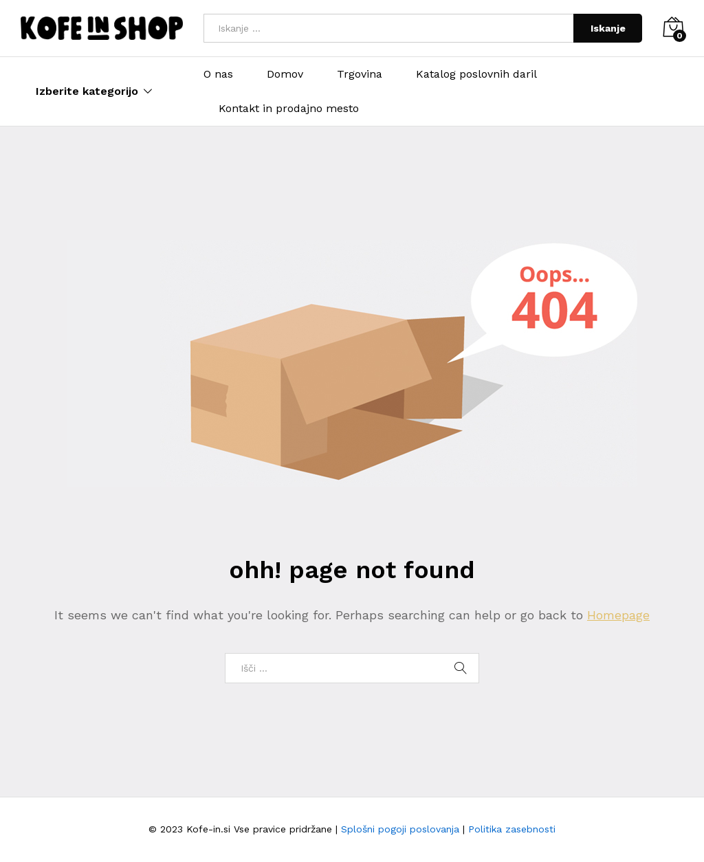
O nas (218, 74)
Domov (285, 74)
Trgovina (359, 74)
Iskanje (608, 28)
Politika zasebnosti (512, 829)
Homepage (618, 615)
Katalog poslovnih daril (476, 74)
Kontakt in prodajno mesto (289, 108)
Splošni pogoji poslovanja (400, 829)
